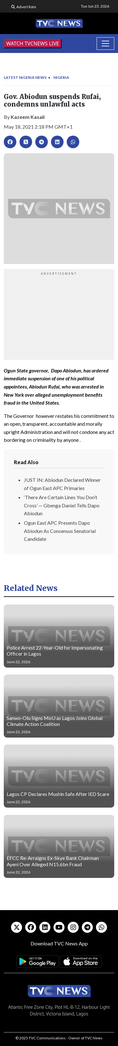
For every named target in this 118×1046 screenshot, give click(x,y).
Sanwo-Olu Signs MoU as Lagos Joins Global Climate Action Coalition (55, 721)
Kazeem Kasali (28, 117)
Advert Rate (26, 6)
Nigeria (61, 77)
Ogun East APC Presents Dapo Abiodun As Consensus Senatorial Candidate (60, 531)
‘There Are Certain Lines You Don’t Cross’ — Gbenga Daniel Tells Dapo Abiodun (61, 505)
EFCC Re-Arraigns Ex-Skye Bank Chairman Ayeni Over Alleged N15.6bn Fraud (53, 861)
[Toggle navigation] (105, 43)
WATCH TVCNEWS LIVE (32, 43)
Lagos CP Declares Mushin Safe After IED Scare (58, 794)
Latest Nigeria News (25, 77)
